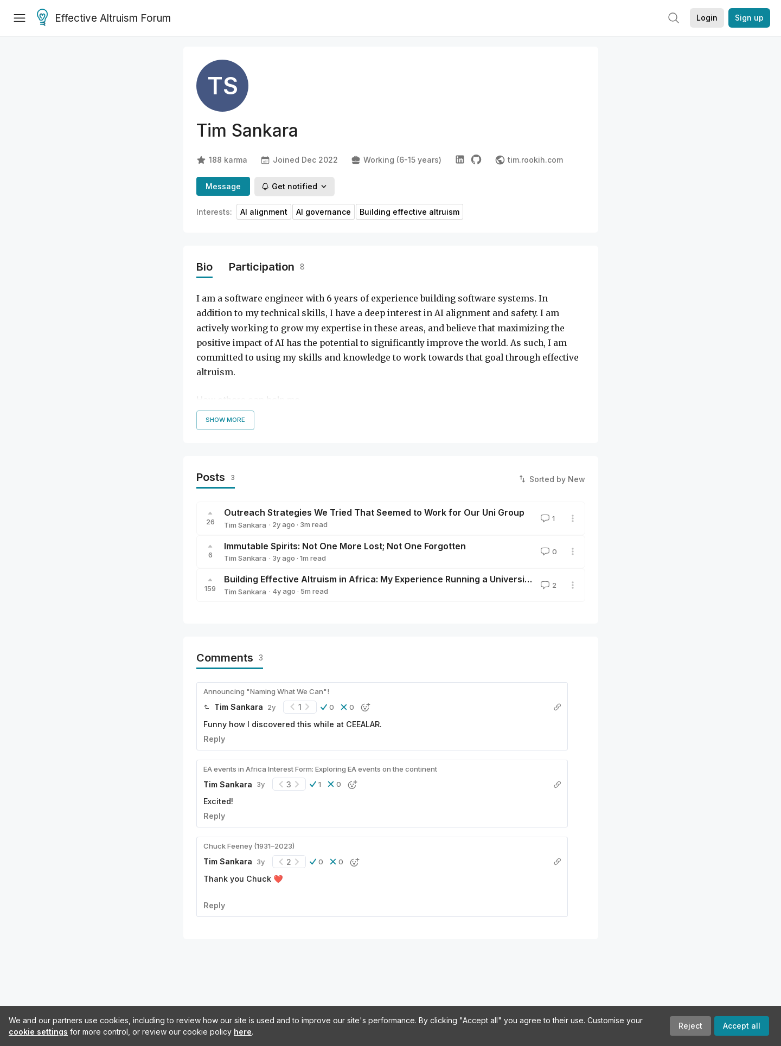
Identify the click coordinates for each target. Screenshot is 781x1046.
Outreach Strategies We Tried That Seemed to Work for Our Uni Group (374, 512)
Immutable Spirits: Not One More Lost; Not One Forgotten (345, 546)
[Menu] (20, 18)
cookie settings (38, 1031)
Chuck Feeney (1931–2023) (249, 846)
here (243, 1031)
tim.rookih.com (529, 160)
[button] (327, 707)
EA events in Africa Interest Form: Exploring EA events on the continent (320, 769)
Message (223, 186)
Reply (214, 738)
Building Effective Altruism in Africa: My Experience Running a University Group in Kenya (412, 579)
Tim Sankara (245, 525)
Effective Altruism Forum (104, 18)
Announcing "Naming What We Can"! (266, 691)
